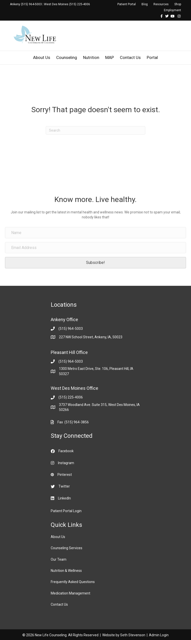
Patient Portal (126, 4)
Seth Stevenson (132, 635)
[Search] (95, 130)
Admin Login (159, 635)
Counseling (66, 57)
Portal (152, 57)
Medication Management (70, 593)
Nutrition (91, 57)
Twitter (64, 486)
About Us (41, 57)
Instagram (66, 463)
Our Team (58, 559)
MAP (109, 57)
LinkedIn (64, 498)
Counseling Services (66, 548)
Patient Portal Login (66, 511)
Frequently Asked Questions (73, 582)
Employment (172, 10)
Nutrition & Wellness (66, 571)
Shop (177, 4)
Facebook (66, 451)
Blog (145, 4)
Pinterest (64, 475)
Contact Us (130, 57)
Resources (161, 4)
